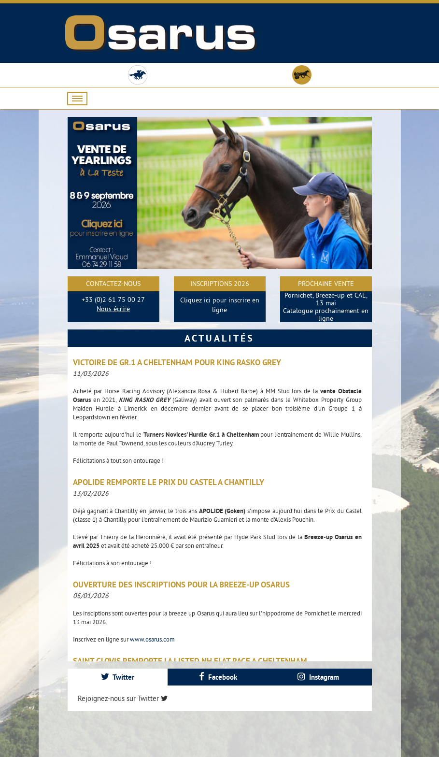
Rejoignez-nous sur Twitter (123, 698)
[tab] (118, 677)
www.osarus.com (152, 639)
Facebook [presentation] (218, 677)
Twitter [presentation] (117, 677)
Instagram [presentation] (318, 677)
